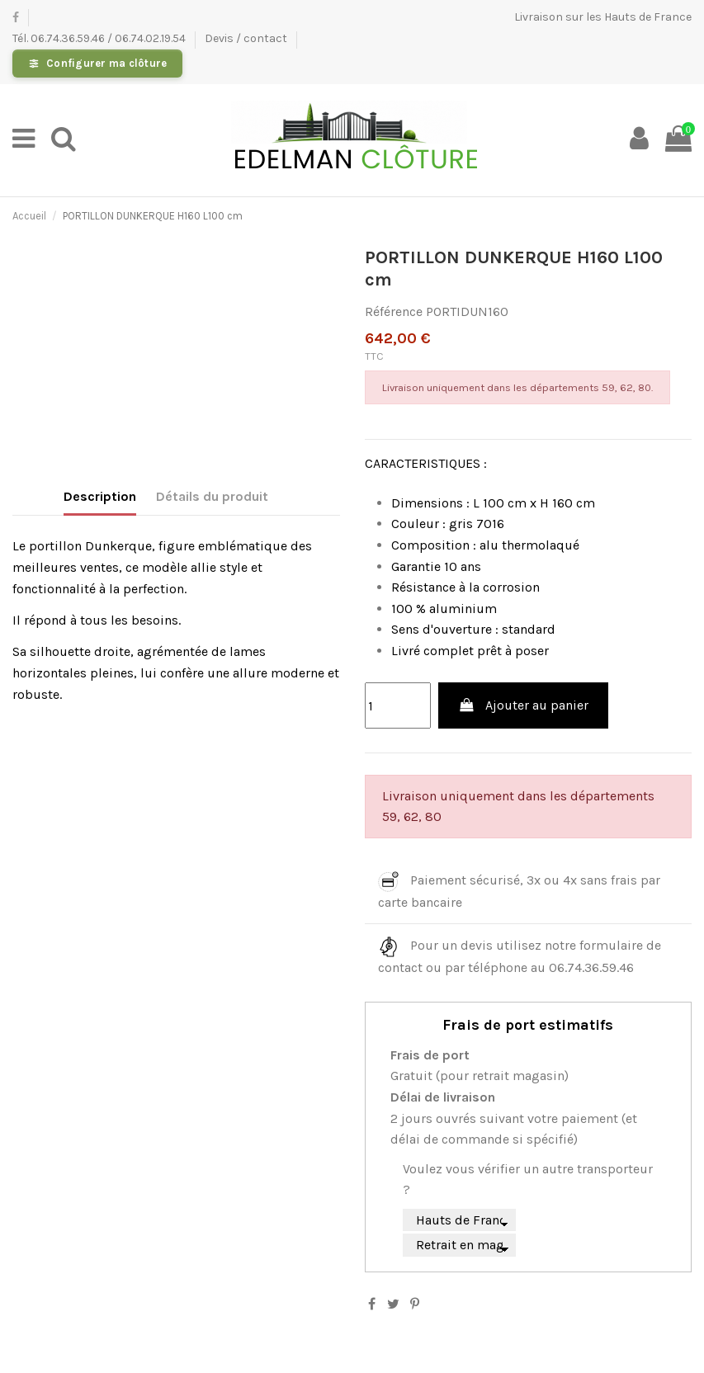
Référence (394, 311)
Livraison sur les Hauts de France (603, 17)
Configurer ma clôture (106, 63)
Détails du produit (212, 496)
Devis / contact (247, 38)
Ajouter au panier (523, 705)
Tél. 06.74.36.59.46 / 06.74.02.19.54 (100, 38)
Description (100, 496)
